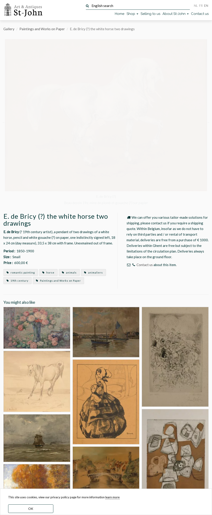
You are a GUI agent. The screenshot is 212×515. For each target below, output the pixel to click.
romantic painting (21, 272)
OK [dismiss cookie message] (30, 508)
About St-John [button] (176, 14)
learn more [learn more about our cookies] (112, 497)
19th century (17, 280)
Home (119, 14)
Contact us (200, 14)
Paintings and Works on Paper (42, 29)
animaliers (93, 272)
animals (69, 272)
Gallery (8, 29)
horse (48, 272)
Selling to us (150, 14)
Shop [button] (132, 14)
